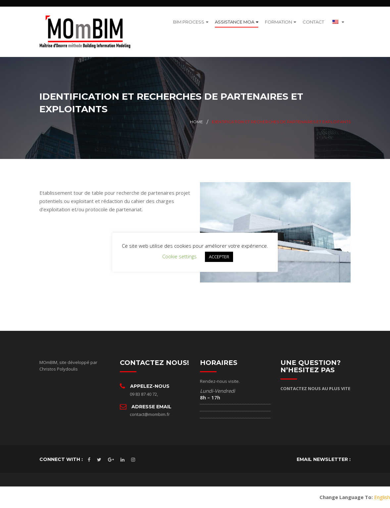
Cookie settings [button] (179, 256)
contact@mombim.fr (150, 414)
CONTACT (313, 22)
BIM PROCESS (188, 22)
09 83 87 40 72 (143, 394)
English (382, 497)
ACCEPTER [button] (219, 257)
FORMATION (278, 22)
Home (196, 121)
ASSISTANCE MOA (234, 22)
